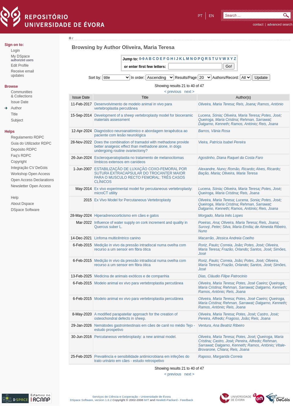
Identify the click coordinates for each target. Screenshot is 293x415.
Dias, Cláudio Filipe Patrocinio (222, 276)
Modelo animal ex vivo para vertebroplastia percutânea (138, 283)
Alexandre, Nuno (212, 169)
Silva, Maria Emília (237, 227)
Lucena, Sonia (247, 200)
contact (258, 24)
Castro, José (267, 314)
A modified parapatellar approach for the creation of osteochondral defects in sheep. (136, 316)
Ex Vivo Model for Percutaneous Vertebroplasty (132, 200)
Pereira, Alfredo (211, 318)
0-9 (141, 59)
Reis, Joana (245, 104)
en (211, 16)
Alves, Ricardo (268, 169)
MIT (146, 400)
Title (14, 114)
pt (200, 16)
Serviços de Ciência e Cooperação (115, 396)
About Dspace (22, 204)
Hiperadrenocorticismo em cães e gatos (126, 215)
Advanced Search (279, 24)
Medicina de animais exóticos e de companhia (131, 276)
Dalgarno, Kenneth (213, 124)
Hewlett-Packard (166, 400)
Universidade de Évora (156, 396)
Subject (17, 120)
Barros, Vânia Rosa (214, 131)
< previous (172, 92)
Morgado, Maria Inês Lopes (220, 215)
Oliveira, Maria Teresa (216, 104)
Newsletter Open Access (31, 186)
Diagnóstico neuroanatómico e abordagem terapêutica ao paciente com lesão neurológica (141, 133)
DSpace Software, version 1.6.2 (91, 400)
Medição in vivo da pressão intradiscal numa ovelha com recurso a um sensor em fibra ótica (140, 247)
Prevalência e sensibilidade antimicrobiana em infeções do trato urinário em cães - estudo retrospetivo (142, 358)
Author (16, 108)
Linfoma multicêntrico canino (117, 238)
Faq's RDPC (21, 155)
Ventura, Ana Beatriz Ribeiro (221, 325)
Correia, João (231, 245)
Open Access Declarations (32, 180)
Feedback (186, 400)
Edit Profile (20, 65)
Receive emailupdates (22, 73)
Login (15, 50)
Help (15, 197)
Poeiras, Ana (208, 222)
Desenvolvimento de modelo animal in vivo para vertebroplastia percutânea (133, 106)
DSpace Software (25, 210)
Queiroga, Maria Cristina (218, 120)
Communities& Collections (21, 94)
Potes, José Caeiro (251, 283)
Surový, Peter (209, 227)
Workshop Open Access (30, 174)
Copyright (19, 162)
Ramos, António (270, 104)
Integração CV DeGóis (29, 168)
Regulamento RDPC (27, 137)
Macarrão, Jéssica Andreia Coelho (226, 238)
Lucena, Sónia (210, 115)
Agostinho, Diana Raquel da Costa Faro (230, 158)
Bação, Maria (209, 173)
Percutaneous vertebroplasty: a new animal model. (135, 337)
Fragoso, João (237, 318)
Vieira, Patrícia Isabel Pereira (222, 142)
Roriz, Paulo (208, 245)
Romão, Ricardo (241, 169)
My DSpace (20, 56)
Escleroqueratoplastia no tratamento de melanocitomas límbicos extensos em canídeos (139, 160)
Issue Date (19, 102)
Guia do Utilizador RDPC (31, 143)
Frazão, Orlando (235, 249)
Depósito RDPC (24, 149)
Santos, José (260, 249)
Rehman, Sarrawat (255, 120)
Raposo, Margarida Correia (220, 356)
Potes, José (271, 115)
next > (189, 92)
